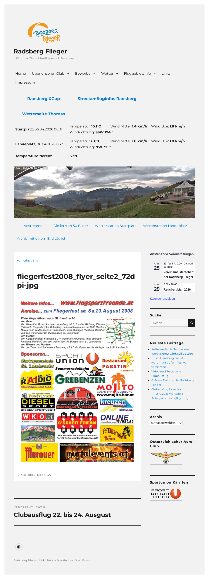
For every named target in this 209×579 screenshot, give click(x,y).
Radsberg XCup (43, 98)
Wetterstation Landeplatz (165, 226)
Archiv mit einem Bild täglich (41, 238)
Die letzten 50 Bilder (70, 226)
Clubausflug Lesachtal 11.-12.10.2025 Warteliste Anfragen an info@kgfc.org (169, 393)
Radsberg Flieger (40, 51)
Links (166, 73)
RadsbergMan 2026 (177, 289)
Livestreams (31, 226)
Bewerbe (83, 73)
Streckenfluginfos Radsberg (107, 98)
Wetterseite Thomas (43, 113)
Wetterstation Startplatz (115, 226)
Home (20, 73)
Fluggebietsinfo (137, 73)
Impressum (25, 82)
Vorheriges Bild (27, 260)
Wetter (107, 73)
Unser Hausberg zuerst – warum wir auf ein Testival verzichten (169, 362)
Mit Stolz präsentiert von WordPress (65, 560)
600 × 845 (44, 475)
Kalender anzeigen (162, 298)
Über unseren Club (48, 73)
